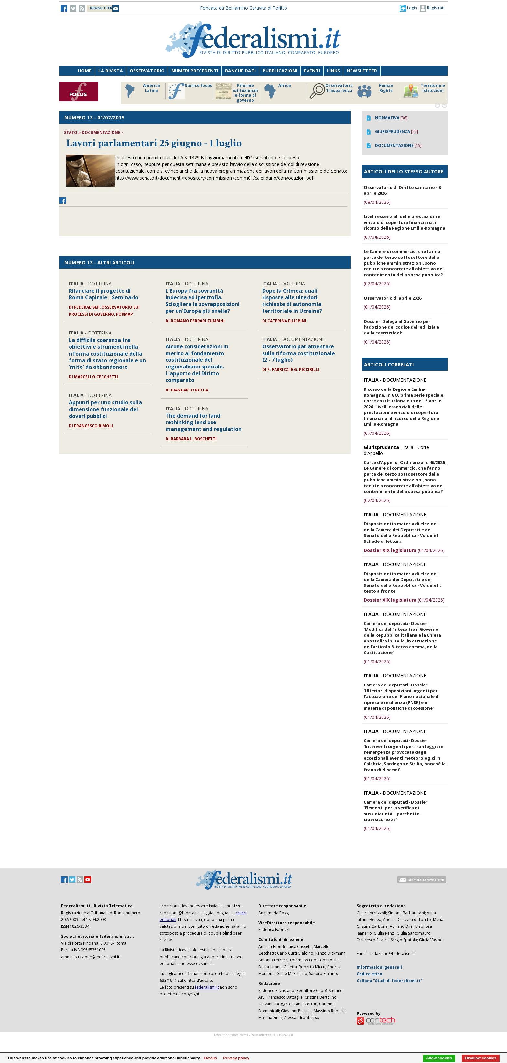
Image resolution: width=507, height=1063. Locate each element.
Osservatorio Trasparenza (331, 91)
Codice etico (369, 974)
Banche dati (240, 71)
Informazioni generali (379, 967)
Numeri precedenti (194, 71)
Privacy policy (236, 1058)
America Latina (141, 91)
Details (210, 1058)
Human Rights (374, 91)
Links (333, 71)
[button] (408, 8)
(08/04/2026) (377, 202)
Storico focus (190, 91)
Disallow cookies (480, 1058)
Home (85, 71)
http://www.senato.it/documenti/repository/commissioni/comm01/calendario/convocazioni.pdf (214, 178)
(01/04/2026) (377, 307)
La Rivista (110, 71)
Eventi (312, 71)
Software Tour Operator (253, 1042)
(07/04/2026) (377, 237)
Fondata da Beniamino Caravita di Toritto (243, 8)
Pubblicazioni (280, 71)
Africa (276, 91)
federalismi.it (207, 987)
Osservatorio (147, 71)
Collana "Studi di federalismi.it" (389, 980)
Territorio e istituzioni (424, 91)
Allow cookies (439, 1058)
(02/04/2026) (377, 283)
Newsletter (362, 71)
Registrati (432, 8)
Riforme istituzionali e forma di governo (236, 93)
